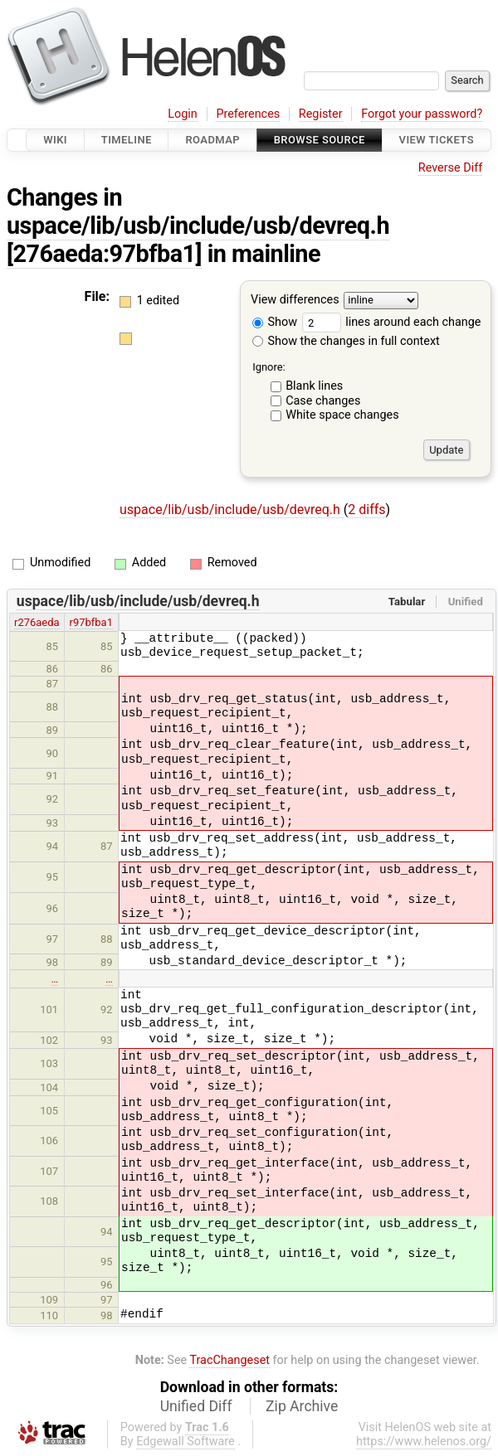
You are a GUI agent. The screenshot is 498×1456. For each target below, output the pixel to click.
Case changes (323, 401)
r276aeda (37, 622)
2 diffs (366, 509)
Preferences (248, 114)
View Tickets (436, 139)
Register (321, 114)
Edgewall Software (185, 1441)
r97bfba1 (91, 622)
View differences (295, 301)
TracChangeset (229, 1360)
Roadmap (212, 139)
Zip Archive (302, 1406)
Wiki (55, 139)
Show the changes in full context (346, 341)
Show (274, 322)
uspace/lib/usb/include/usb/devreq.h (198, 225)
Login (183, 114)
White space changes (342, 415)
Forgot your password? (421, 114)
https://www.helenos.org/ (423, 1441)
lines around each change (391, 322)
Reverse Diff (450, 168)
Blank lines (314, 386)
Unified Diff (196, 1406)
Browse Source (319, 139)
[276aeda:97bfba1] (104, 254)
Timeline (126, 139)
